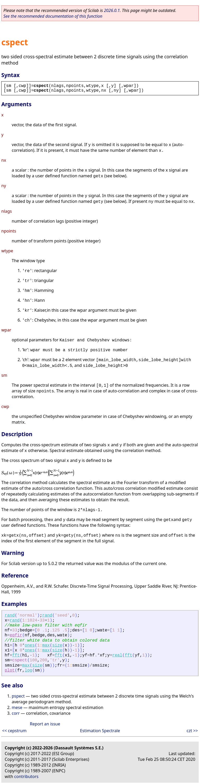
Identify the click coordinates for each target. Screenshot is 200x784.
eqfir (16, 635)
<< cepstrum (14, 730)
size (57, 645)
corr (16, 713)
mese (17, 707)
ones (30, 645)
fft (16, 655)
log (28, 670)
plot (10, 670)
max (46, 645)
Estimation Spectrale (100, 730)
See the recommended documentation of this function (52, 16)
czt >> (192, 730)
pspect (18, 696)
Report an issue (45, 724)
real (117, 655)
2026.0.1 (112, 10)
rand (10, 615)
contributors (26, 776)
